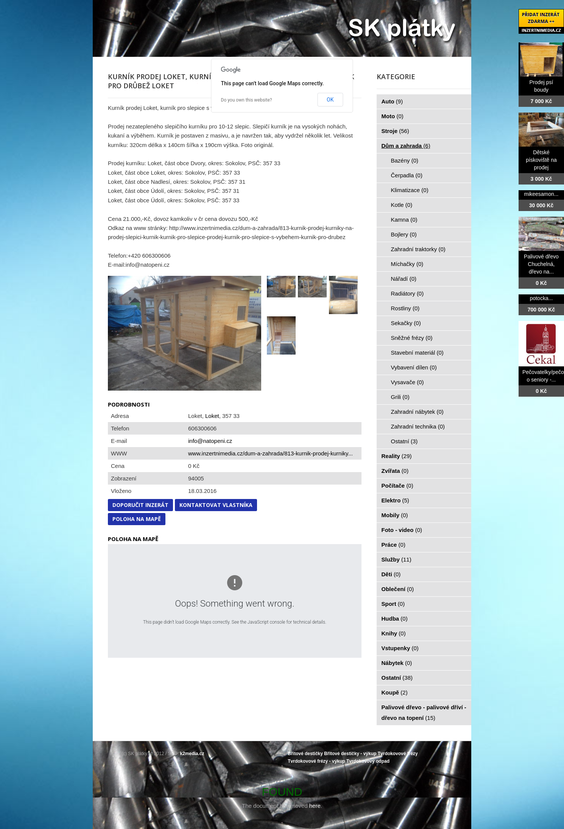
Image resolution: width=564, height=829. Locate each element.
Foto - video (402, 530)
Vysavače (407, 382)
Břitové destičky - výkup (350, 753)
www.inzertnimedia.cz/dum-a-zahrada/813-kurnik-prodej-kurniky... (270, 453)
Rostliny (405, 308)
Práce (393, 544)
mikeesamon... (541, 194)
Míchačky (407, 264)
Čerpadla (406, 175)
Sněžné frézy (412, 338)
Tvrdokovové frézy (398, 753)
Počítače (397, 485)
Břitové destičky (305, 753)
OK (330, 100)
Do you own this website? (246, 100)
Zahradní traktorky (418, 249)
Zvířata (395, 471)
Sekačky (406, 323)
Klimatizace (409, 190)
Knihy (394, 633)
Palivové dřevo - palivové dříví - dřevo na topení (424, 712)
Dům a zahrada (406, 145)
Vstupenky (400, 648)
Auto (392, 101)
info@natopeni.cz (210, 441)
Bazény (405, 160)
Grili (400, 397)
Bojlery (404, 234)
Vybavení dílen (414, 367)
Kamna (404, 219)
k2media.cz (192, 753)
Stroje (395, 131)
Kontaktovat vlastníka (215, 504)
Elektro (395, 500)
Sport (393, 604)
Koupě (395, 692)
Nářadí (404, 278)
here (315, 805)
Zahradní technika (418, 426)
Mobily (395, 515)
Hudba (395, 618)
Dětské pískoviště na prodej (541, 159)
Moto (393, 116)
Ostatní (404, 441)
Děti (391, 574)
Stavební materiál (417, 352)
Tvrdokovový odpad (368, 761)
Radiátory (407, 293)
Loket (212, 416)
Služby (396, 559)
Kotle (402, 205)
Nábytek (397, 663)
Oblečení (398, 589)
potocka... (541, 298)
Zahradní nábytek (417, 411)
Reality (397, 456)
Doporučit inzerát (140, 504)
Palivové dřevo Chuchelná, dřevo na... (541, 264)
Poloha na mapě (136, 518)
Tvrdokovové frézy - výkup (316, 761)
